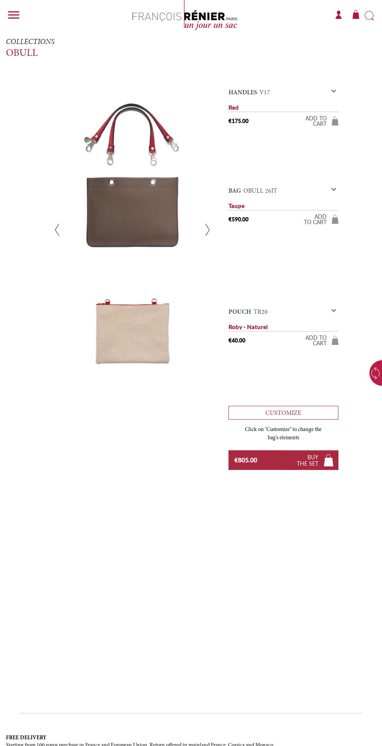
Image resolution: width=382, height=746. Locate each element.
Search (369, 16)
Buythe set (307, 460)
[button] (283, 94)
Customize (283, 413)
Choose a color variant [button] (368, 373)
